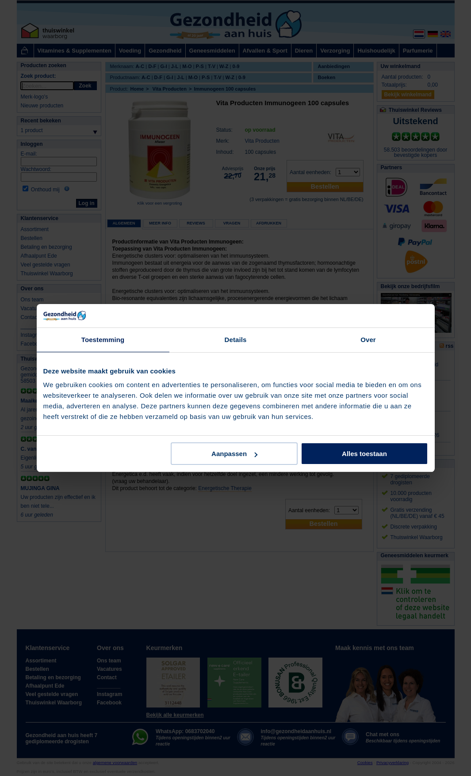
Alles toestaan (364, 453)
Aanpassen (234, 453)
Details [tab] (236, 339)
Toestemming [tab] (103, 339)
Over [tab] (368, 339)
